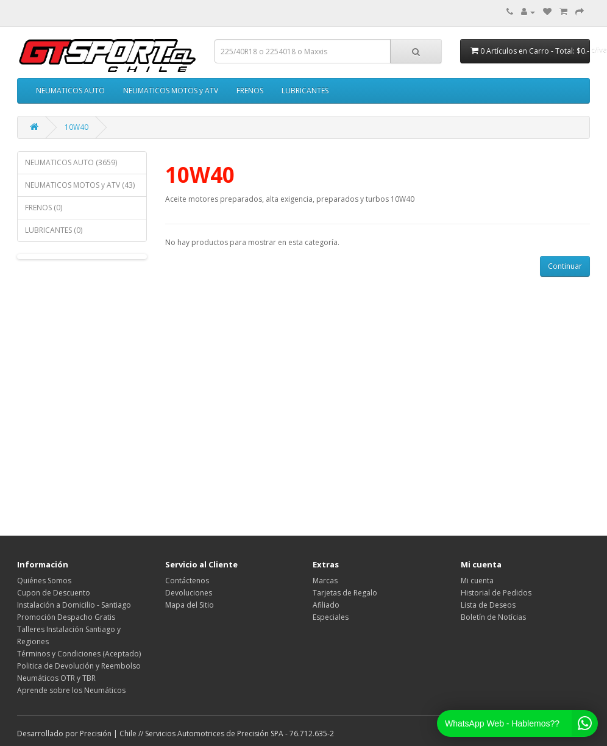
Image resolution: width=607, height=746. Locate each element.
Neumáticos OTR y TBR (56, 678)
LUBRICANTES (305, 90)
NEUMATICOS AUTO (70, 90)
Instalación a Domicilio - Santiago (74, 605)
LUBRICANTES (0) (53, 230)
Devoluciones (188, 593)
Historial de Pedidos (496, 593)
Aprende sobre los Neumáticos (71, 690)
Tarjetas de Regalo (345, 593)
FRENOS (249, 90)
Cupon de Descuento (53, 593)
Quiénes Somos (44, 580)
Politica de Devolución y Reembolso (79, 666)
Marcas (325, 580)
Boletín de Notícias (493, 617)
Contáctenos (187, 580)
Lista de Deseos (488, 605)
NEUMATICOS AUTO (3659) (71, 162)
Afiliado (326, 605)
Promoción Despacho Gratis (66, 617)
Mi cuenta (477, 580)
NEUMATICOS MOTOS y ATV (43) (80, 185)
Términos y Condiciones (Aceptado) (79, 653)
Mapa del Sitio (189, 605)
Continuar (565, 266)
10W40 (76, 127)
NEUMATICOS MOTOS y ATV (170, 90)
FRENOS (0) (43, 207)
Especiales (331, 617)
